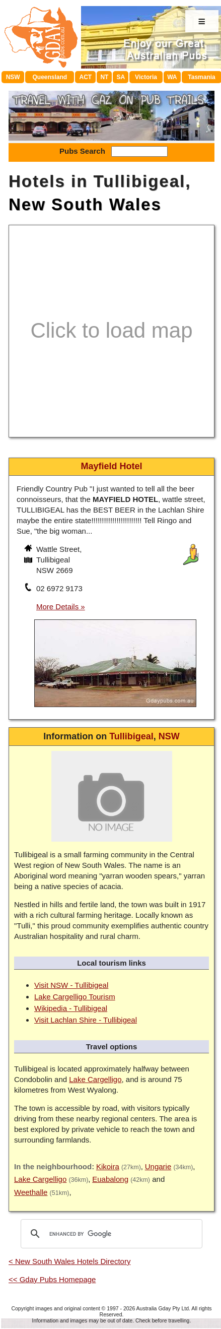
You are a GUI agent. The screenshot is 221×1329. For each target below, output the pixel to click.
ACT (86, 77)
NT (104, 77)
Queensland (49, 77)
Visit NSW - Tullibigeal (71, 985)
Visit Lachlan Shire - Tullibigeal (85, 1020)
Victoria (146, 77)
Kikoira (107, 1166)
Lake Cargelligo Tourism (74, 996)
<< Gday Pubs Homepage (52, 1279)
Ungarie (158, 1166)
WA (172, 77)
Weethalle (30, 1192)
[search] (110, 1234)
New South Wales (85, 204)
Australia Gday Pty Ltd (162, 1308)
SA (121, 77)
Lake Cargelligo (95, 1079)
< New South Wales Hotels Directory (69, 1261)
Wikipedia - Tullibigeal (70, 1008)
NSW (13, 77)
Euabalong (110, 1179)
